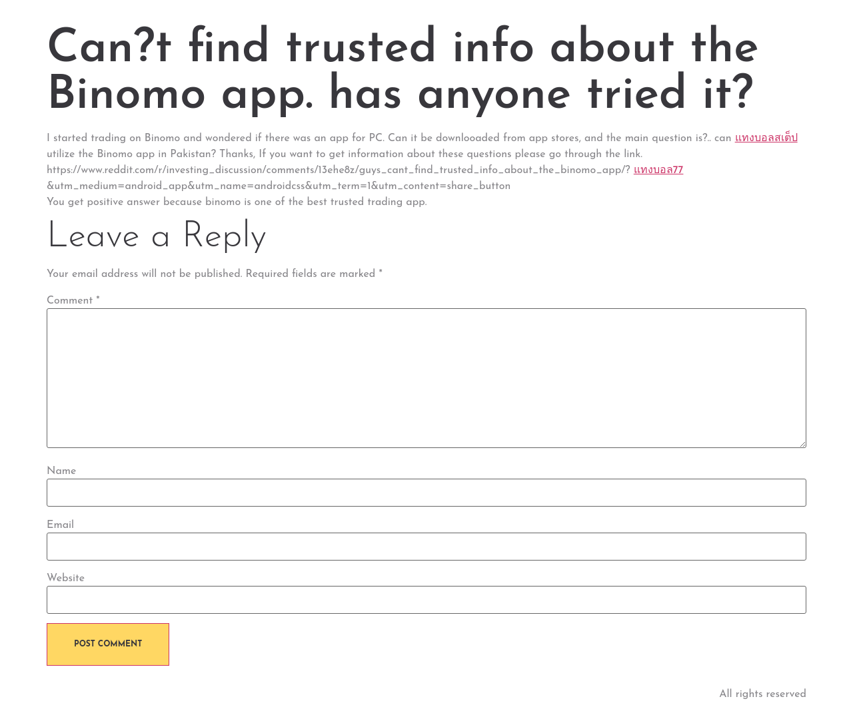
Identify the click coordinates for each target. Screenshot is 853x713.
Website (66, 578)
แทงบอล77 (659, 170)
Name (61, 471)
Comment (73, 301)
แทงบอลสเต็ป (766, 138)
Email (60, 525)
